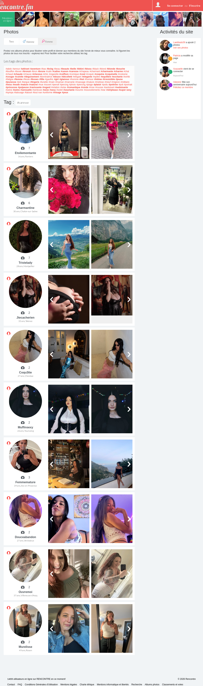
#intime (98, 79)
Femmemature (25, 482)
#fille (41, 79)
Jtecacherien (25, 317)
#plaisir (97, 84)
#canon (64, 71)
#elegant (77, 76)
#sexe (46, 90)
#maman (59, 82)
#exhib (126, 76)
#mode (16, 84)
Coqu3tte (25, 372)
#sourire (79, 90)
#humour (89, 79)
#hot (81, 79)
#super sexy (125, 90)
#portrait (128, 84)
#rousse (99, 87)
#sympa (9, 92)
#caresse (73, 71)
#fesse (26, 79)
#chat (126, 71)
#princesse (11, 87)
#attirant (25, 69)
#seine (9, 90)
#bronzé (26, 71)
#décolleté (66, 76)
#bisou (88, 69)
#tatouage (19, 92)
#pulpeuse (23, 87)
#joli (19, 82)
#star (103, 90)
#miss (9, 84)
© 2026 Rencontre (187, 679)
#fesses (34, 79)
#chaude (18, 74)
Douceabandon (25, 537)
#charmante (107, 71)
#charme (118, 71)
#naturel (33, 84)
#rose (92, 87)
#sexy (53, 90)
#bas (43, 69)
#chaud (9, 74)
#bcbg (50, 69)
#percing (64, 84)
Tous (11, 41)
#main (52, 82)
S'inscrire (194, 5)
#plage (89, 84)
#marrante (70, 82)
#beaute (65, 69)
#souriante (69, 90)
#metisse (99, 82)
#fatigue (10, 79)
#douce (57, 76)
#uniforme (47, 92)
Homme (28, 41)
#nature (24, 84)
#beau (57, 69)
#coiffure (64, 74)
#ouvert (47, 84)
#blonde (111, 69)
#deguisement (31, 76)
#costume (123, 74)
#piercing (81, 84)
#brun (34, 71)
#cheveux (37, 74)
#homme (74, 79)
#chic (45, 74)
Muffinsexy (25, 427)
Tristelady (25, 262)
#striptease (112, 90)
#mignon (115, 82)
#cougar (10, 76)
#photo (72, 84)
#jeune (119, 79)
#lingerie (34, 82)
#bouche (120, 69)
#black (95, 69)
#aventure (35, 69)
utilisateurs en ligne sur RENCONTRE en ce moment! (36, 679)
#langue (25, 82)
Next (198, 19)
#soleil (59, 90)
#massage (80, 82)
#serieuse (37, 90)
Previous (18, 19)
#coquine (99, 74)
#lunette (44, 82)
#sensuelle (26, 90)
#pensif (55, 84)
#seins (16, 90)
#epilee (96, 76)
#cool (82, 74)
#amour (16, 69)
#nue (40, 84)
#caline (56, 71)
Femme (47, 41)
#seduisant (109, 87)
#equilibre (106, 76)
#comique (74, 74)
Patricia (177, 55)
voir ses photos (180, 47)
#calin (49, 71)
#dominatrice (46, 76)
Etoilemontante (25, 153)
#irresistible (109, 79)
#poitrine (113, 84)
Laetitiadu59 (179, 42)
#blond (102, 69)
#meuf (108, 82)
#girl (56, 79)
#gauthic (49, 79)
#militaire (125, 82)
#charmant (95, 71)
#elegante (87, 76)
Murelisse (25, 646)
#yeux (65, 92)
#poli (121, 84)
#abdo (9, 69)
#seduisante (121, 87)
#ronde (84, 87)
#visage (57, 92)
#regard (46, 87)
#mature (90, 82)
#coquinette (111, 74)
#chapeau (84, 71)
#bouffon (10, 71)
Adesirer (177, 82)
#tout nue (37, 92)
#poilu (105, 84)
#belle (73, 69)
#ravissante (35, 87)
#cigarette (54, 74)
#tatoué (28, 92)
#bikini (80, 69)
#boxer (18, 71)
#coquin (90, 74)
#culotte (19, 76)
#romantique (73, 87)
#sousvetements (92, 90)
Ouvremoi (25, 592)
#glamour (64, 79)
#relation (55, 87)
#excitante (117, 76)
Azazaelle (178, 69)
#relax (63, 87)
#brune (41, 71)
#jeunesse (11, 82)
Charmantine (25, 207)
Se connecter (175, 5)
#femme (18, 79)
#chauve (27, 74)
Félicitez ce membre (183, 87)
